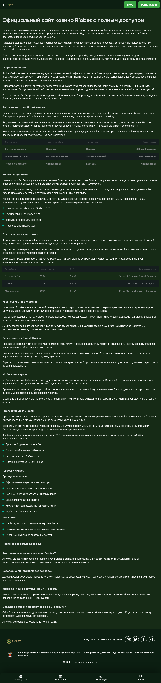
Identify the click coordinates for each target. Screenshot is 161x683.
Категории (60, 678)
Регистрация (149, 4)
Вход (130, 4)
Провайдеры (20, 678)
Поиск (141, 678)
